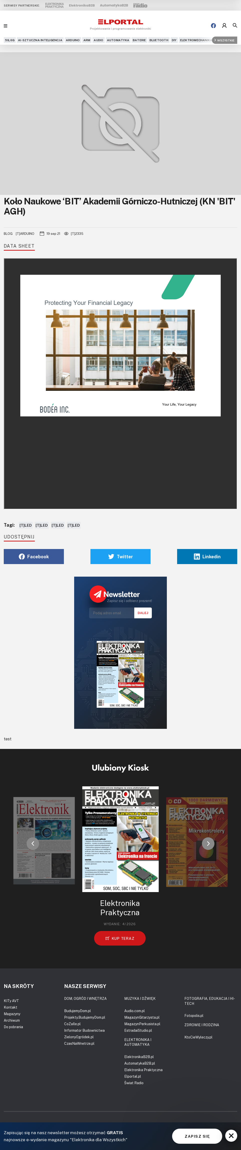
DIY (174, 40)
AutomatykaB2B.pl (139, 1063)
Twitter (120, 556)
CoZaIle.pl (72, 1024)
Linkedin (207, 557)
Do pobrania (13, 1027)
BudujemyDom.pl (77, 1011)
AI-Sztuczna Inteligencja (40, 40)
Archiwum (12, 1020)
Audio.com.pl (134, 1011)
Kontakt (10, 1007)
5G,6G (10, 40)
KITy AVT (11, 1001)
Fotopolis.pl (193, 1015)
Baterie (139, 40)
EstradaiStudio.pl (138, 1030)
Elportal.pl (132, 1076)
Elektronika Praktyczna (143, 1070)
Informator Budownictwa (84, 1030)
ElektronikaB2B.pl (139, 1057)
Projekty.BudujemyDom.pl (84, 1017)
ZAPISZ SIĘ (197, 1136)
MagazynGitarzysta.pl (142, 1017)
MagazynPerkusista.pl (142, 1024)
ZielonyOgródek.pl (79, 1037)
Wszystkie (224, 40)
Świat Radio (134, 1083)
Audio (98, 40)
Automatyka (118, 40)
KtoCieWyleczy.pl (198, 1037)
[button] (33, 843)
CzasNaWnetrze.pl (79, 1043)
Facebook (34, 557)
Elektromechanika (196, 40)
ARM (86, 40)
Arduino (73, 40)
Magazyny (12, 1014)
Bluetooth (159, 40)
